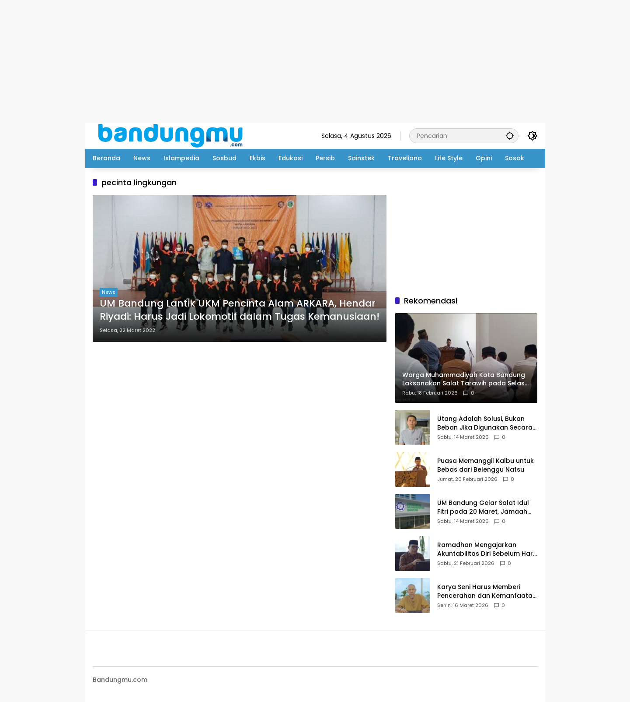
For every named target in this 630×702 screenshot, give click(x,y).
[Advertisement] (262, 61)
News (108, 292)
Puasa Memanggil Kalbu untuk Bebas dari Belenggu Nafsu (485, 465)
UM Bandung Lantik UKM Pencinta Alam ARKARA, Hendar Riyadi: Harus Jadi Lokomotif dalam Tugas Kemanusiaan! (239, 310)
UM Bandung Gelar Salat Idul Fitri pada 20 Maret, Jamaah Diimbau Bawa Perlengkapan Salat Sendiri (483, 507)
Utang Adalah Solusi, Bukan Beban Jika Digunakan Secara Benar (485, 423)
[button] (510, 135)
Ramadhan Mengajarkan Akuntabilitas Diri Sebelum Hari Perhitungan (485, 549)
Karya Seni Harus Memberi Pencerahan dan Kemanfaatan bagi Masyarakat (486, 591)
